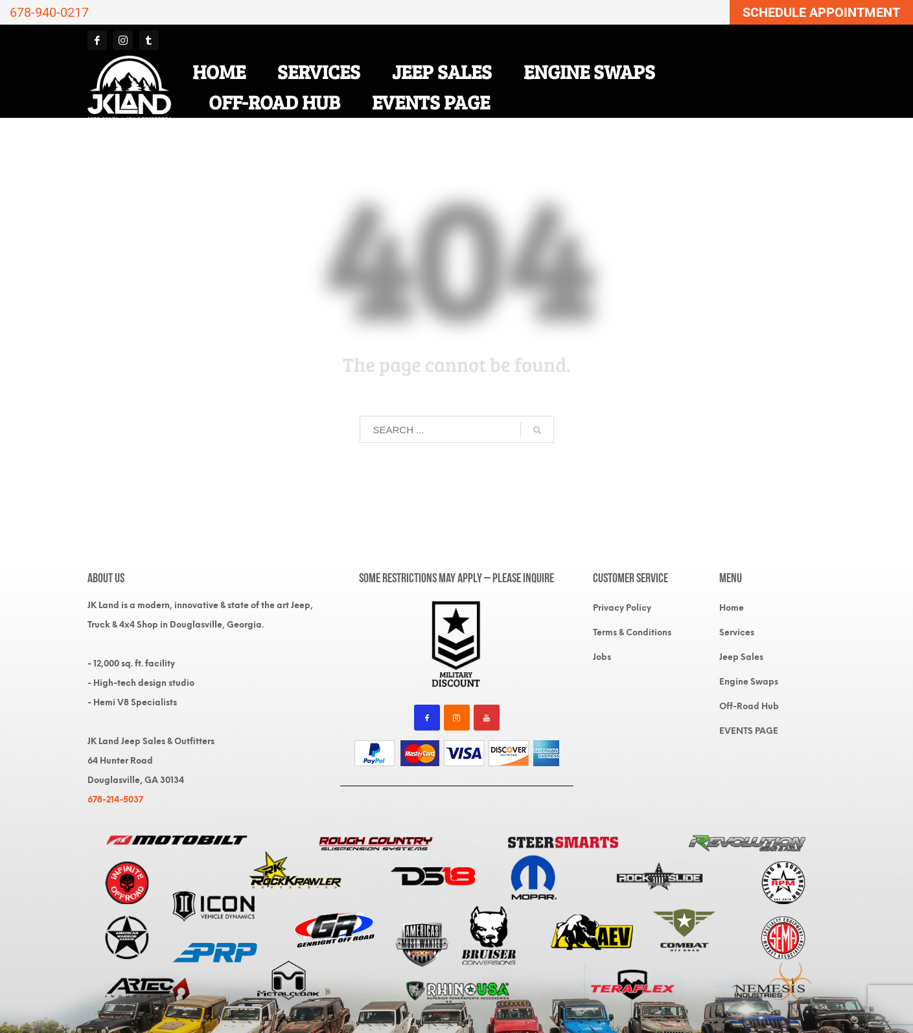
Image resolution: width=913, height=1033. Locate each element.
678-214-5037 (115, 799)
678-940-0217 (49, 12)
